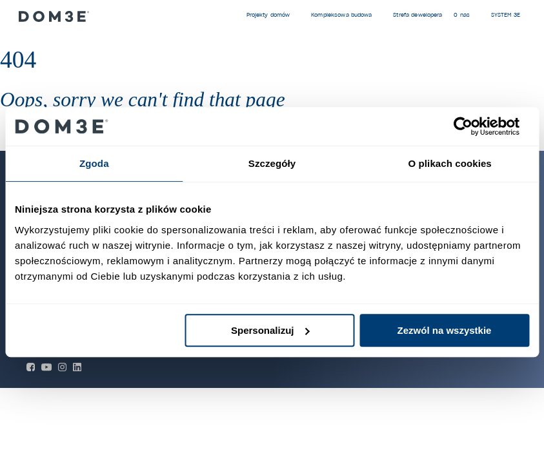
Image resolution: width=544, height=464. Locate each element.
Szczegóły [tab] (272, 163)
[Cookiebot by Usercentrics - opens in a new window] (472, 126)
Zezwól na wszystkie (445, 330)
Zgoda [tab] (94, 163)
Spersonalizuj (270, 330)
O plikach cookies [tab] (450, 163)
